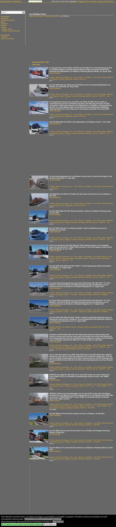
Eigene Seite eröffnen (106, 1)
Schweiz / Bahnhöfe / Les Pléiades (71, 258)
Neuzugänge (5, 35)
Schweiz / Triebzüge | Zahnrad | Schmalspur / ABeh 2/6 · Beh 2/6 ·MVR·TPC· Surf (84, 96)
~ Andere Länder (6, 29)
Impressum (37, 1)
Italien (3, 22)
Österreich (4, 24)
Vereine (3, 27)
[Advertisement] (71, 42)
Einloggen (80, 1)
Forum (31, 1)
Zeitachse (4, 37)
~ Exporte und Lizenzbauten (10, 31)
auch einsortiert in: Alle (40, 62)
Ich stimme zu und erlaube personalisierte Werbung (22, 524)
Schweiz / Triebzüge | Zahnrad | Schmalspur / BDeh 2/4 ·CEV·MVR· (70, 349)
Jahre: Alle (36, 64)
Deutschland (5, 17)
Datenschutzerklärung (7, 38)
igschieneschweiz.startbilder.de (10, 1)
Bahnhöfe (55, 16)
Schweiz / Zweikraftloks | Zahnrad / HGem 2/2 (72, 79)
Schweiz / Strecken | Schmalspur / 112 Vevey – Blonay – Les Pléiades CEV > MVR (74, 77)
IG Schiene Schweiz (7, 20)
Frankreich (4, 18)
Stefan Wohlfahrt (55, 73)
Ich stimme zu (49, 524)
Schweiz (47, 16)
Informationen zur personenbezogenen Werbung (43, 519)
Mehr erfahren (58, 522)
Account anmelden (91, 1)
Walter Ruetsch (54, 380)
